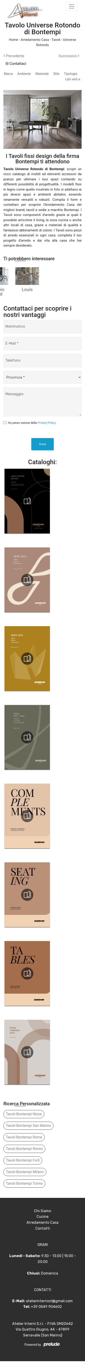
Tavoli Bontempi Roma (24, 1144)
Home (13, 40)
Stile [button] (56, 74)
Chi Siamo (42, 1218)
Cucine (42, 1223)
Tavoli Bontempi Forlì (23, 1167)
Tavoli (55, 40)
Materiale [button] (42, 74)
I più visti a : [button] (73, 79)
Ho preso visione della (32, 429)
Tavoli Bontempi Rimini (24, 1155)
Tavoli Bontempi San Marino (28, 1132)
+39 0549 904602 (46, 1314)
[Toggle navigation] (71, 6)
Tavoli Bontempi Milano (25, 1179)
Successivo (68, 56)
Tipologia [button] (70, 74)
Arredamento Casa (35, 40)
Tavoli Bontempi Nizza (24, 1121)
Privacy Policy (47, 429)
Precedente (13, 56)
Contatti (42, 1235)
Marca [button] (8, 74)
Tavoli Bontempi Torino (24, 1190)
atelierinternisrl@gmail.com (49, 1308)
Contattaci (16, 63)
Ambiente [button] (24, 74)
